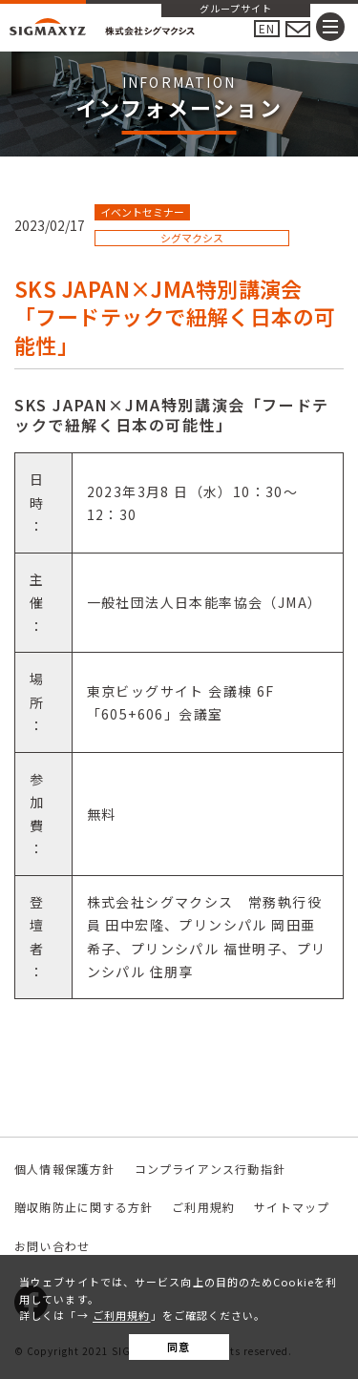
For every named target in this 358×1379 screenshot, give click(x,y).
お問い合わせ (52, 1246)
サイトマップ (291, 1207)
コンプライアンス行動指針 (210, 1168)
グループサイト (236, 9)
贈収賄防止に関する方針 (83, 1207)
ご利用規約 (122, 1315)
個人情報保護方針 (65, 1168)
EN (267, 28)
